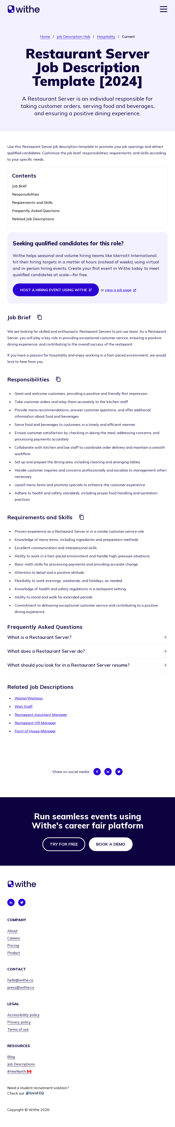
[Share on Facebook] (97, 771)
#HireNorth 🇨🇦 (19, 1071)
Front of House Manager (35, 731)
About (12, 930)
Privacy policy (19, 1022)
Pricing (13, 945)
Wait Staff (24, 706)
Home (45, 36)
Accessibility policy (23, 1014)
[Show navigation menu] (163, 9)
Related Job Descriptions (33, 219)
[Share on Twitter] (119, 771)
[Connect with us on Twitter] (22, 902)
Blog (11, 1056)
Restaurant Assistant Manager (41, 714)
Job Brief (19, 186)
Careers (13, 938)
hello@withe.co (20, 980)
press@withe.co (20, 987)
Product (13, 952)
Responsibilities (25, 194)
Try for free (64, 844)
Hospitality (106, 36)
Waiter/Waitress (29, 698)
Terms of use (18, 1029)
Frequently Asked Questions (36, 210)
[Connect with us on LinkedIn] (11, 902)
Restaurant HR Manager (35, 723)
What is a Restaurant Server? (87, 637)
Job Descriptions (21, 1064)
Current (128, 36)
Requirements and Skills (32, 202)
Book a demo (110, 844)
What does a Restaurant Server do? (87, 651)
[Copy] (39, 317)
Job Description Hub (73, 36)
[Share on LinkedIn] (108, 771)
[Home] (23, 9)
